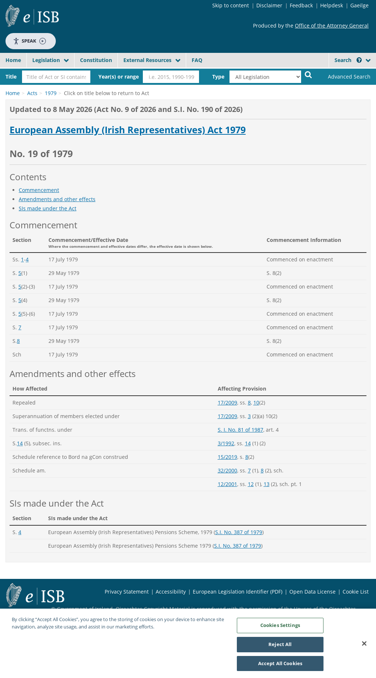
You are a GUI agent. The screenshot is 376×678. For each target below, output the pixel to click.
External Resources (147, 60)
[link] (344, 76)
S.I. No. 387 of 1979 (238, 532)
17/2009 (227, 402)
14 (20, 443)
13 (267, 484)
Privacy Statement (127, 591)
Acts (32, 93)
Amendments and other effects (57, 199)
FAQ (197, 60)
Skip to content (230, 5)
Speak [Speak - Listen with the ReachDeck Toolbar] (29, 40)
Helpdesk (331, 5)
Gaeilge (359, 5)
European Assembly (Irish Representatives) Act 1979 (128, 130)
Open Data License (312, 591)
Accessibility (171, 591)
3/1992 (226, 443)
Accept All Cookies (280, 666)
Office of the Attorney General (332, 25)
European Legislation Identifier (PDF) (237, 591)
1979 (51, 93)
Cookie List (356, 591)
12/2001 (227, 484)
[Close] (364, 646)
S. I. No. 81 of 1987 (240, 429)
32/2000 (227, 470)
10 (256, 402)
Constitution (96, 60)
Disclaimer (269, 5)
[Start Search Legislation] (308, 74)
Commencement (39, 189)
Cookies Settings (280, 627)
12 (251, 484)
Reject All (280, 646)
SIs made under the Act (47, 208)
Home (13, 60)
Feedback (301, 5)
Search (348, 60)
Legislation (46, 60)
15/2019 (227, 456)
